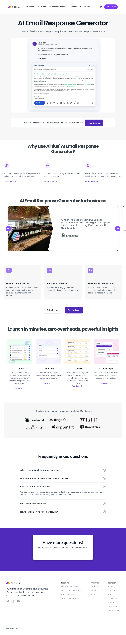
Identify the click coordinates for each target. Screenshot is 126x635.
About (110, 586)
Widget (94, 586)
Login (100, 6)
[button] (30, 6)
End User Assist (68, 594)
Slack (93, 590)
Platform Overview (69, 586)
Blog (110, 594)
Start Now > (111, 6)
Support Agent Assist (70, 598)
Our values (112, 598)
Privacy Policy (114, 606)
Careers (111, 590)
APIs (93, 594)
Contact (111, 602)
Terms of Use (113, 610)
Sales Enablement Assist (72, 590)
